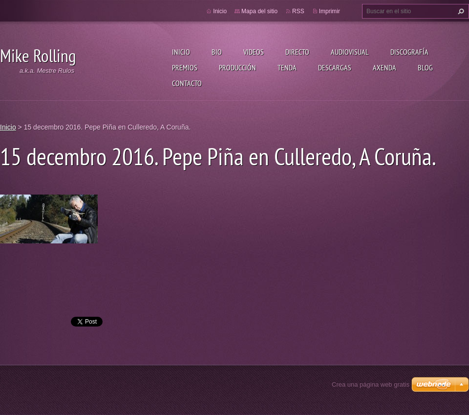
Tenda (287, 67)
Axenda (384, 67)
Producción (237, 67)
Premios (184, 67)
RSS (298, 11)
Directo (297, 52)
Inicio (181, 52)
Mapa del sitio (259, 11)
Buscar (459, 11)
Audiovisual (350, 52)
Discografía (409, 52)
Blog (425, 67)
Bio (217, 52)
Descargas (334, 67)
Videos (253, 52)
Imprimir (329, 11)
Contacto (187, 83)
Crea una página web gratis (370, 384)
